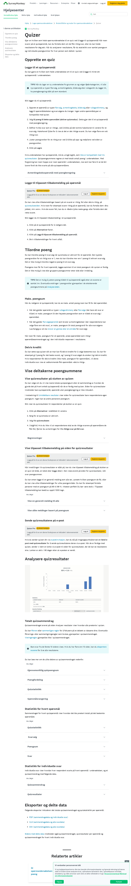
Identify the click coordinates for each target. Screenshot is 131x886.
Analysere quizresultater (10, 49)
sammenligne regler (50, 630)
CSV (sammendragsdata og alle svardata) (47, 827)
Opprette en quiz (11, 34)
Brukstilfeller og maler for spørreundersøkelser (74, 23)
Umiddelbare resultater (49, 395)
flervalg (58, 107)
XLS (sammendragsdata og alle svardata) (47, 822)
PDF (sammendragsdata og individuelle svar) (48, 817)
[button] (67, 173)
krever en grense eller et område (62, 329)
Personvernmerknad (111, 874)
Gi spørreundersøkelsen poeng (41, 871)
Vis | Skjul (29, 495)
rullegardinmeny (97, 107)
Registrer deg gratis (117, 3)
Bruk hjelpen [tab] (55, 15)
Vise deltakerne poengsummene (11, 43)
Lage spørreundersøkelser (42, 23)
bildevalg (81, 107)
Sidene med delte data (34, 834)
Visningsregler (31, 637)
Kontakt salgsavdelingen (90, 3)
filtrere (34, 630)
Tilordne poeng (11, 38)
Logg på (102, 3)
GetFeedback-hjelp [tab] (40, 15)
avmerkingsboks (70, 107)
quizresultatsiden (32, 205)
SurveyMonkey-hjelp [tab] (11, 15)
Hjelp (27, 23)
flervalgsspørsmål (50, 322)
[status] (67, 88)
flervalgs (82, 310)
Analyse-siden (53, 287)
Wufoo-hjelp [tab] (26, 15)
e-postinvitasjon (58, 539)
